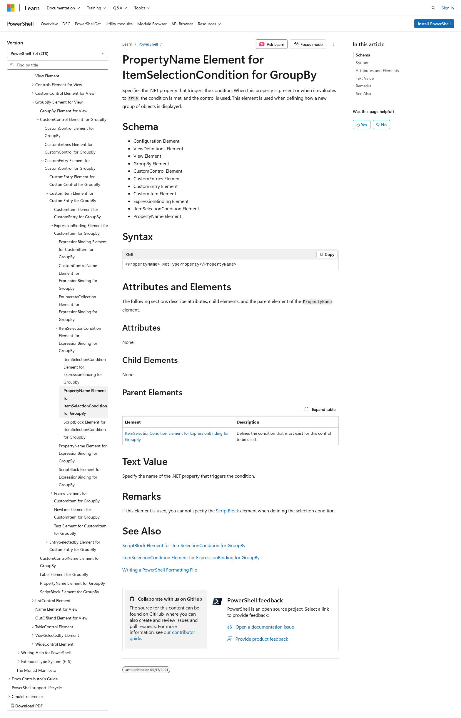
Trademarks (400, 699)
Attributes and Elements (377, 70)
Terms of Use (371, 699)
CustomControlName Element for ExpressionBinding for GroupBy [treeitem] (78, 239)
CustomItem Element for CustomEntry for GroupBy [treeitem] (77, 175)
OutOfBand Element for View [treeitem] (61, 580)
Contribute (318, 699)
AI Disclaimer (232, 699)
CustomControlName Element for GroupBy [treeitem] (70, 524)
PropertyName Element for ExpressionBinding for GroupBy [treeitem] (83, 415)
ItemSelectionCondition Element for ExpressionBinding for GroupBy (191, 557)
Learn (127, 44)
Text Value (365, 78)
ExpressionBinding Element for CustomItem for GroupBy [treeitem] (83, 211)
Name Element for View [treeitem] (56, 571)
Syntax (362, 62)
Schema (363, 55)
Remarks (363, 86)
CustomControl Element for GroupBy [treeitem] (69, 94)
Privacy (341, 699)
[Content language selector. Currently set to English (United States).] (34, 699)
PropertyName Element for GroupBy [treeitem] (72, 545)
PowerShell (148, 44)
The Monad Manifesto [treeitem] (36, 632)
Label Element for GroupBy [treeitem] (64, 536)
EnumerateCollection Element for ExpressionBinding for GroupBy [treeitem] (78, 270)
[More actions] (333, 44)
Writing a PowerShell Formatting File (159, 570)
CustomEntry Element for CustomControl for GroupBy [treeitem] (74, 142)
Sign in (448, 8)
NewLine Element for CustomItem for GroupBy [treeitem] (77, 475)
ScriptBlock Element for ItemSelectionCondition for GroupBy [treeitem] (85, 391)
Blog (293, 699)
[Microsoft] (11, 8)
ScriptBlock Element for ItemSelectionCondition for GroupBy (183, 545)
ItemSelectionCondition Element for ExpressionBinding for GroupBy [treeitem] (85, 333)
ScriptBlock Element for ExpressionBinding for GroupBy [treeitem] (80, 439)
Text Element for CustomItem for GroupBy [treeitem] (80, 491)
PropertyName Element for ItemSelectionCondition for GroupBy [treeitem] (85, 364)
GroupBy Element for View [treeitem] (63, 73)
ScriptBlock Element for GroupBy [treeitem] (69, 554)
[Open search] (433, 8)
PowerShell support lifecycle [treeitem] (37, 649)
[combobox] (57, 53)
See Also (363, 93)
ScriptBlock (227, 510)
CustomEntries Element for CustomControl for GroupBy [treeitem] (70, 110)
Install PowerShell (434, 23)
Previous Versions (266, 699)
